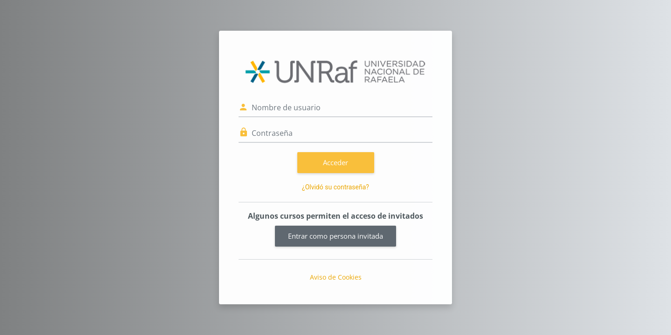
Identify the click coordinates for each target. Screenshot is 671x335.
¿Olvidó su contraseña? (335, 187)
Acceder (335, 162)
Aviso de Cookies (336, 277)
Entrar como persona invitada (335, 236)
